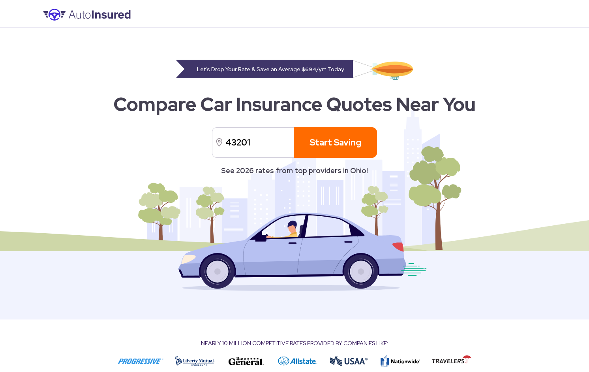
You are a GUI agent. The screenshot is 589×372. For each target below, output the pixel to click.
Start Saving (335, 142)
